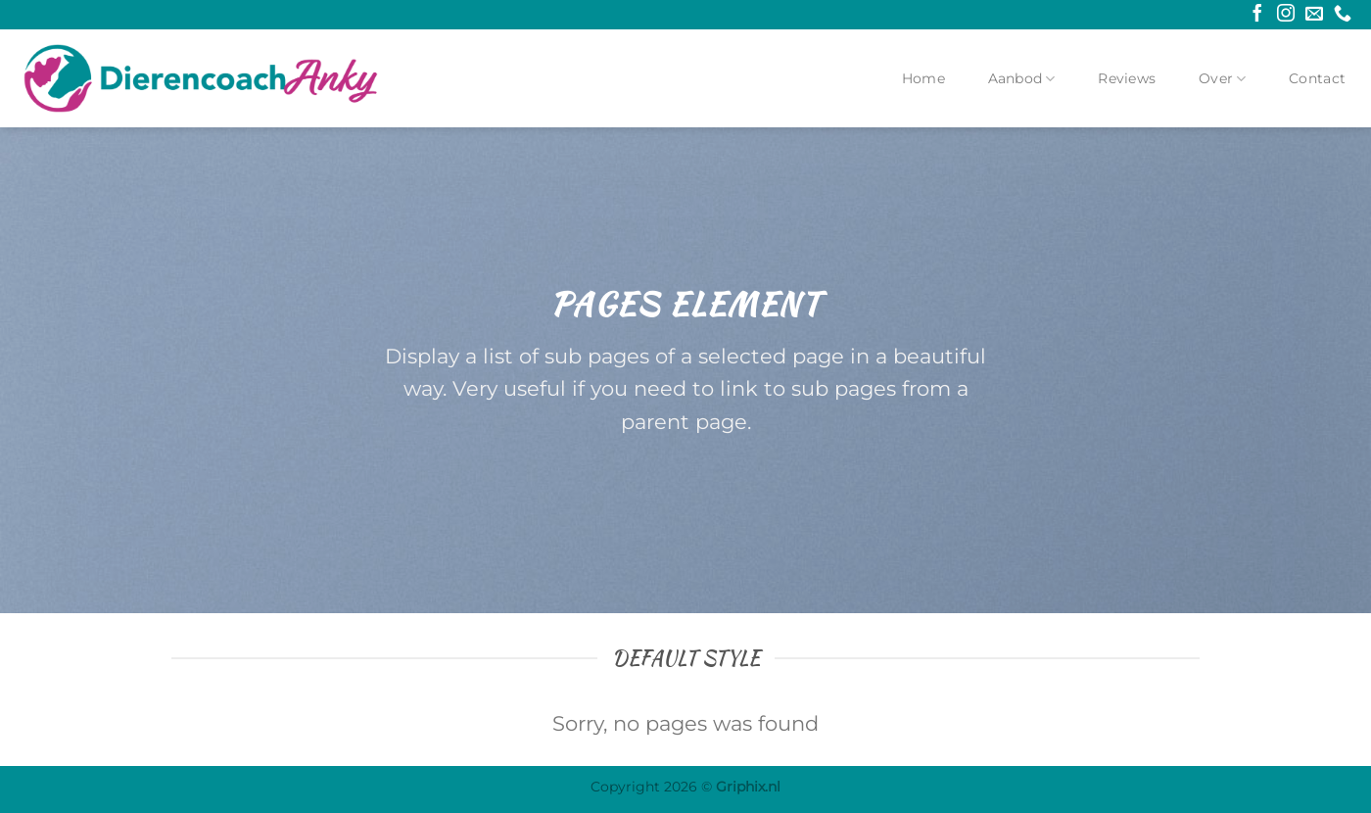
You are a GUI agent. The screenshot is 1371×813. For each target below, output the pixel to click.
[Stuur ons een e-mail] (1314, 14)
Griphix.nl (748, 786)
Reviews (1127, 78)
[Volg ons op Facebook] (1257, 14)
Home (923, 78)
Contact (1317, 78)
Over (1223, 79)
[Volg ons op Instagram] (1286, 14)
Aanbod (1022, 79)
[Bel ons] (1342, 14)
